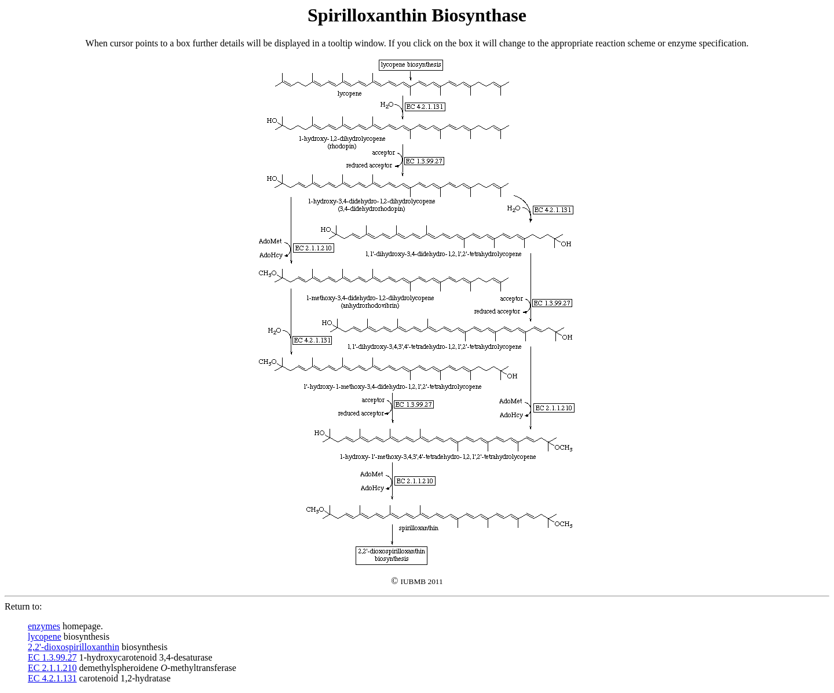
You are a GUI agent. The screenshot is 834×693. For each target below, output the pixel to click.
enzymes (44, 626)
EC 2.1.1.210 (52, 668)
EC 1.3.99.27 (52, 657)
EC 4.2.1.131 (52, 678)
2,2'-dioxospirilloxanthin (73, 647)
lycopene (44, 636)
